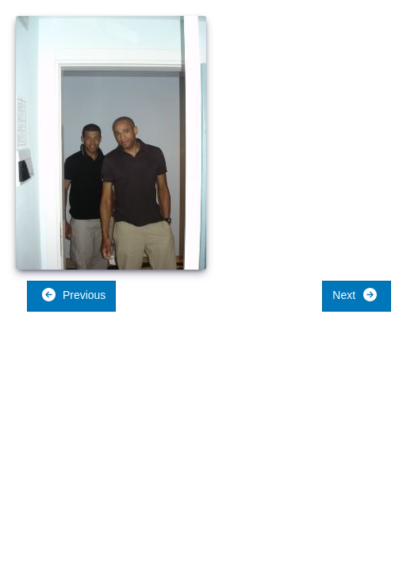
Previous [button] (73, 294)
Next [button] (355, 294)
